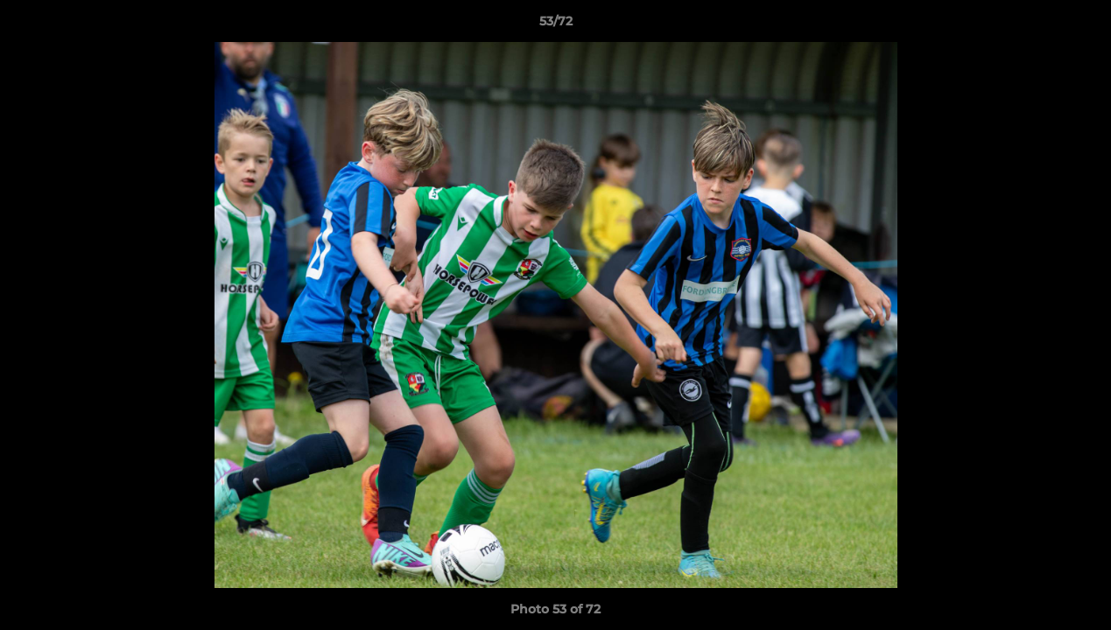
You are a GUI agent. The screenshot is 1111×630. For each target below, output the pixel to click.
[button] (1079, 25)
